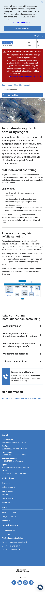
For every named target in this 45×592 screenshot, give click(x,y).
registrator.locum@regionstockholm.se (15, 467)
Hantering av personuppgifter (15, 542)
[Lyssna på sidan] (38, 36)
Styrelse (6, 483)
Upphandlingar (9, 491)
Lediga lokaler (9, 487)
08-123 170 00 (7, 442)
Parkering (7, 495)
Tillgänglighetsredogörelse (14, 538)
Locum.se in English (11, 546)
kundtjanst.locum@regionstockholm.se (25, 76)
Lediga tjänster (9, 516)
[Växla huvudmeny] (32, 43)
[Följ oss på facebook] (13, 582)
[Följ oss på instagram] (25, 582)
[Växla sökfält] (40, 43)
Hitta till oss (8, 499)
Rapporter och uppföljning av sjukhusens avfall (22, 399)
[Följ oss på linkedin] (19, 582)
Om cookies (8, 534)
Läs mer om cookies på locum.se (17, 22)
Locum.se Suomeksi (11, 550)
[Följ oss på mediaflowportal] (31, 582)
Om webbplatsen (10, 530)
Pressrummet (8, 503)
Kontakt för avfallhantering (24, 372)
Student (6, 520)
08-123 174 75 (7, 461)
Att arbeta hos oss (10, 513)
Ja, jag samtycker (22, 28)
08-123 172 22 (7, 455)
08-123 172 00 (7, 449)
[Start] (7, 43)
